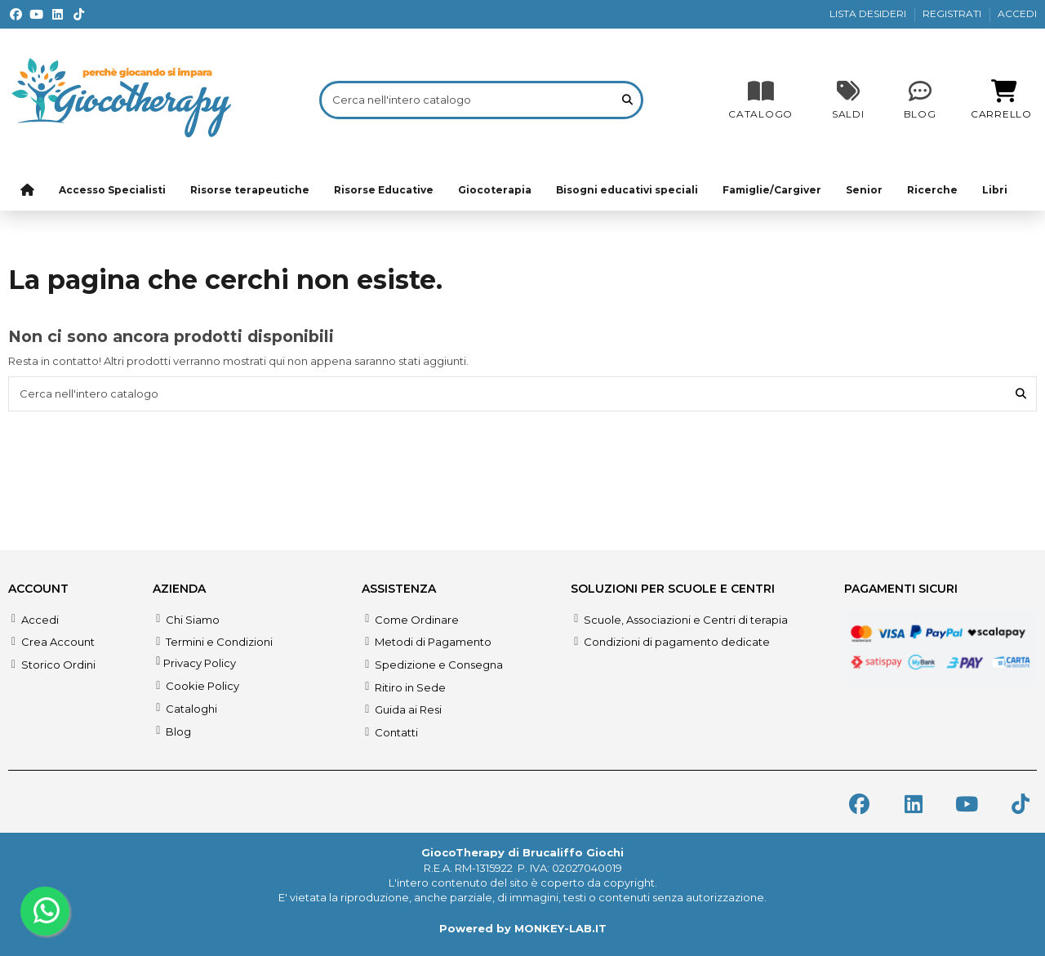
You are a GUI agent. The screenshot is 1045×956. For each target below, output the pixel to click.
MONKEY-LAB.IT (560, 928)
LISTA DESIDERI (869, 13)
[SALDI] (848, 99)
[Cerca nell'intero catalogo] (627, 99)
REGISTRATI (953, 13)
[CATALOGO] (760, 99)
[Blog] (920, 99)
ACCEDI (1017, 13)
